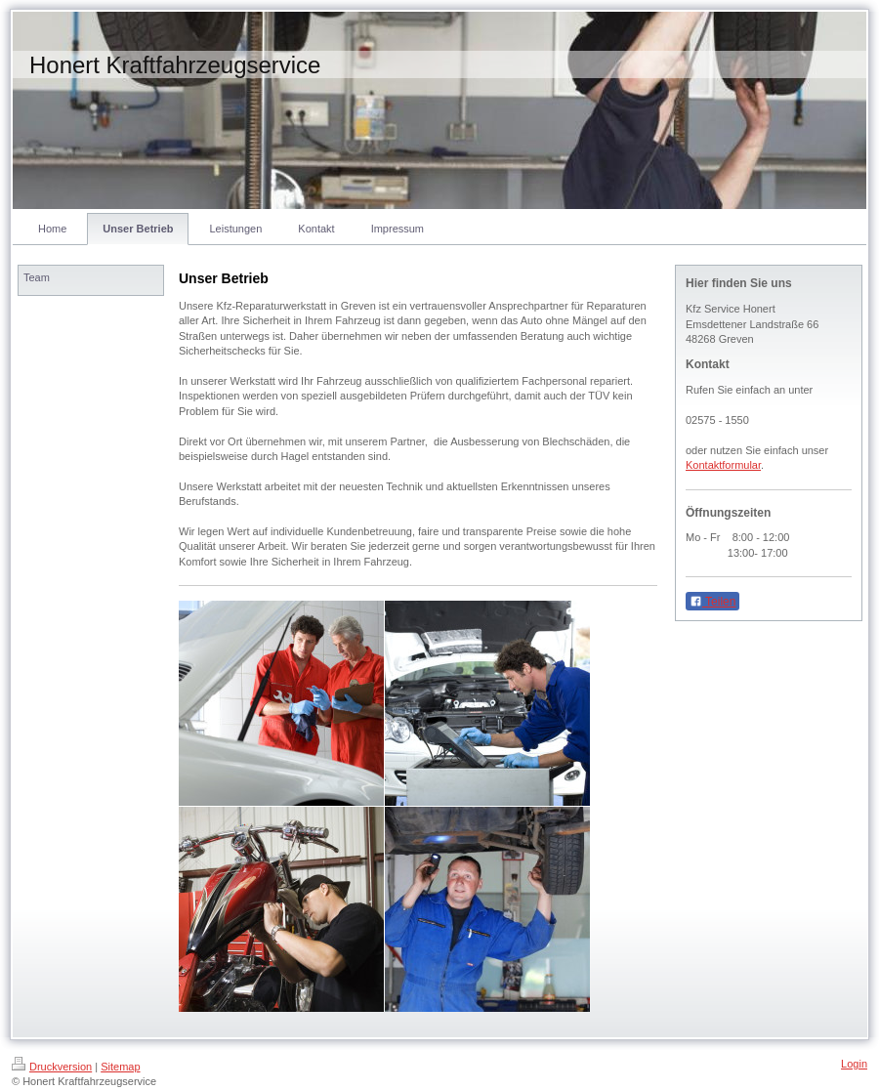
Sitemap (120, 1066)
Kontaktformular (723, 465)
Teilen (712, 601)
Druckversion (52, 1066)
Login (854, 1063)
